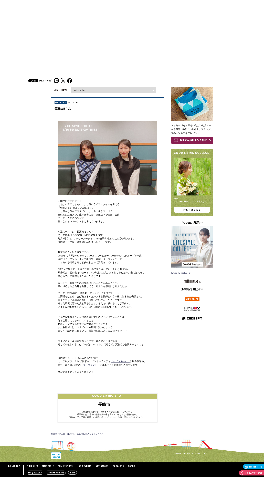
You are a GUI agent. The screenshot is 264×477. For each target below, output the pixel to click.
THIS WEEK (32, 466)
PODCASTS (118, 466)
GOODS (131, 466)
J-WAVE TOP (14, 466)
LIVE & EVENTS (84, 466)
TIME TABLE (48, 466)
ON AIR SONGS (65, 466)
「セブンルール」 (120, 361)
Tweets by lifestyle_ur (181, 273)
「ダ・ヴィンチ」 (90, 365)
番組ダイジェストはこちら (63, 434)
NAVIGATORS (102, 466)
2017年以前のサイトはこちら (90, 434)
